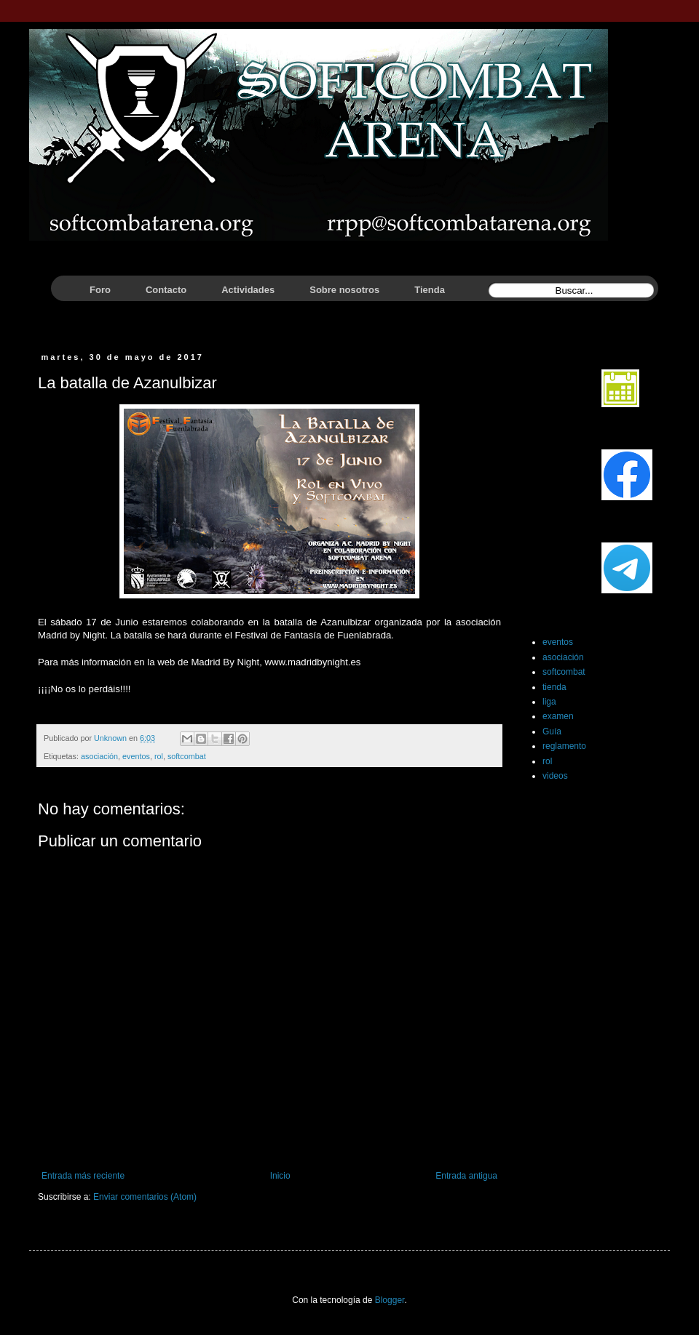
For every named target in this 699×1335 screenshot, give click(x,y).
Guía (551, 731)
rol (158, 756)
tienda (554, 687)
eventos (136, 756)
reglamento (564, 746)
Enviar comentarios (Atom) (145, 1197)
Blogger (390, 1300)
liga (549, 702)
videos (555, 776)
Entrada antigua (466, 1176)
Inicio (280, 1176)
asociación (99, 756)
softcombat (186, 756)
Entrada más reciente (83, 1176)
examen (558, 716)
